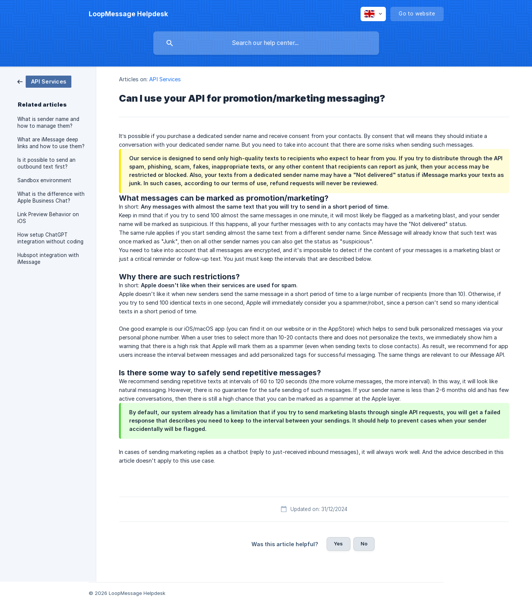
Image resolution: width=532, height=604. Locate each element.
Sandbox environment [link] (44, 180)
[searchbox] (266, 43)
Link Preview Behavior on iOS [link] (48, 217)
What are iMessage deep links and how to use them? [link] (51, 142)
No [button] (364, 544)
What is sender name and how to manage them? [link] (48, 122)
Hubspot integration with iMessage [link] (48, 258)
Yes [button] (338, 544)
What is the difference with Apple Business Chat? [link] (51, 197)
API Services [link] (165, 79)
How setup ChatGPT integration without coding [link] (50, 238)
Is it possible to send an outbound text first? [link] (46, 163)
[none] (128, 14)
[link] (44, 81)
